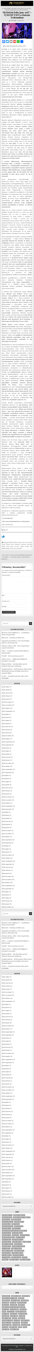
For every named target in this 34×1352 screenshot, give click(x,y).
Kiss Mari (19, 10)
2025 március (6, 726)
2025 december (7, 702)
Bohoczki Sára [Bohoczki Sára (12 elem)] (7, 1217)
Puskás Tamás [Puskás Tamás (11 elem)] (17, 1242)
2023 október (6, 766)
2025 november (7, 705)
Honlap (4, 606)
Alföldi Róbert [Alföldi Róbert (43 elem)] (7, 1215)
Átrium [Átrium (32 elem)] (5, 1259)
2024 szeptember (7, 742)
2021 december (6, 830)
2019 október (6, 882)
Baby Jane (21, 542)
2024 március (6, 757)
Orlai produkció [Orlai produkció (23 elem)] (17, 1239)
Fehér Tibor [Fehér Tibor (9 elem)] (15, 1224)
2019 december (7, 876)
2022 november (7, 800)
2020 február (6, 870)
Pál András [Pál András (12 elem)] (26, 1242)
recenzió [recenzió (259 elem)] (18, 1244)
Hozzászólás (6, 575)
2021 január (5, 852)
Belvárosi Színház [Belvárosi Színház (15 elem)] (19, 1215)
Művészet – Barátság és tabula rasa (13, 637)
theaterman (13, 20)
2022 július (5, 812)
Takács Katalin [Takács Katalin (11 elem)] (16, 1257)
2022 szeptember (7, 806)
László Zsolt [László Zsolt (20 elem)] (24, 1235)
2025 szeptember (7, 711)
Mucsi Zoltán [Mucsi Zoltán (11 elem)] (6, 1239)
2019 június (5, 895)
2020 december (7, 855)
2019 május (5, 898)
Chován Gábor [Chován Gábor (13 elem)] (19, 1222)
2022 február (6, 824)
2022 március (6, 821)
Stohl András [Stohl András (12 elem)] (6, 1255)
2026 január (6, 699)
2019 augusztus (6, 888)
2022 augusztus (7, 809)
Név (3, 595)
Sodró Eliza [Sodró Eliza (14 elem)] (6, 1253)
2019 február (6, 901)
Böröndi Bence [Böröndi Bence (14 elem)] (15, 1219)
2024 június (5, 748)
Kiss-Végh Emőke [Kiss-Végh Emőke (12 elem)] (17, 1233)
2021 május (5, 849)
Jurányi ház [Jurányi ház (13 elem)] (16, 1228)
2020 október (6, 858)
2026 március (6, 693)
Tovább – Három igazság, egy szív (13, 656)
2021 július (5, 846)
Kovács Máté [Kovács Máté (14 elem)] (6, 1235)
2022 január (5, 827)
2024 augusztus (7, 745)
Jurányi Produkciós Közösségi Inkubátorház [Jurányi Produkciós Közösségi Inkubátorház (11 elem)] (14, 1231)
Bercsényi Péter (15, 8)
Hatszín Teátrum (20, 544)
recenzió (19, 548)
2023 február (6, 791)
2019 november (7, 879)
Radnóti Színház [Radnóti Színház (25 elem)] (7, 1244)
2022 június (5, 815)
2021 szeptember (7, 840)
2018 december (6, 907)
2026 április (6, 690)
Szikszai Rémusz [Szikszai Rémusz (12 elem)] (18, 1255)
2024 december (7, 735)
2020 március (6, 867)
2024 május (5, 751)
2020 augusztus (7, 864)
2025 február (6, 729)
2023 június (5, 778)
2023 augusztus (7, 772)
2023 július (5, 775)
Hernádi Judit (13, 10)
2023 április (5, 784)
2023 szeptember (7, 769)
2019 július (5, 891)
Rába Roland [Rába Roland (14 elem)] (6, 1246)
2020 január (6, 873)
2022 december (7, 797)
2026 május (5, 687)
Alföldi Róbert (7, 8)
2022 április (5, 818)
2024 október (6, 739)
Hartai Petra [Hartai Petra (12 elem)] (19, 1226)
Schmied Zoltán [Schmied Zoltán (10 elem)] (16, 1248)
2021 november (7, 833)
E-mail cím (6, 601)
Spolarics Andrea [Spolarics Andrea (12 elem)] (17, 1253)
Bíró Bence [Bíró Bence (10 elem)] (6, 1219)
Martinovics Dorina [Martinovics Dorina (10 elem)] (8, 1237)
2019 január (5, 904)
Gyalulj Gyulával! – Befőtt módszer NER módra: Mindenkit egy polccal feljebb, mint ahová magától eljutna (17, 671)
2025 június (5, 717)
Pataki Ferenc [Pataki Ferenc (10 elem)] (6, 1242)
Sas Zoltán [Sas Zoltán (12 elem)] (6, 1248)
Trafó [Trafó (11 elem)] (24, 1257)
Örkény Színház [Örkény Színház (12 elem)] (25, 1259)
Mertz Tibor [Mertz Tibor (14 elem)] (20, 1237)
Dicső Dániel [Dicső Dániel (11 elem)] (6, 1224)
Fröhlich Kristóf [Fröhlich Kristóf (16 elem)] (7, 1226)
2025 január (5, 732)
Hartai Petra (23, 8)
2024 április (5, 754)
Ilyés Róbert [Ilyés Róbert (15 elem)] (6, 1228)
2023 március (6, 787)
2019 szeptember (7, 885)
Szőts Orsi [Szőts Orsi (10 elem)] (6, 1257)
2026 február (6, 696)
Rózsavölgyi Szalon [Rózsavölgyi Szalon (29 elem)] (18, 1246)
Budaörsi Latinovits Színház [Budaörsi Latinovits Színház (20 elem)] (21, 1217)
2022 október (6, 803)
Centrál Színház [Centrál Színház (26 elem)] (7, 1222)
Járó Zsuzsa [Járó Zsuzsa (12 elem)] (6, 1233)
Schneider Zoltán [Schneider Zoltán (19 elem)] (7, 1251)
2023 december (7, 763)
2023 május (5, 781)
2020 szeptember (7, 861)
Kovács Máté (25, 10)
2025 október (6, 708)
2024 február (6, 760)
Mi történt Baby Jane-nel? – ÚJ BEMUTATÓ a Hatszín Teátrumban (17, 15)
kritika (27, 546)
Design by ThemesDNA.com (17, 1349)
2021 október (6, 836)
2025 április (5, 723)
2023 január (5, 794)
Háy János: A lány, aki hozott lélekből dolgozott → (17, 555)
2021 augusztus (6, 843)
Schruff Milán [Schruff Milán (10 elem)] (19, 1251)
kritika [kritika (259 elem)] (15, 1235)
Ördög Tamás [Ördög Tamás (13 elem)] (14, 1259)
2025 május (5, 720)
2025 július (5, 714)
